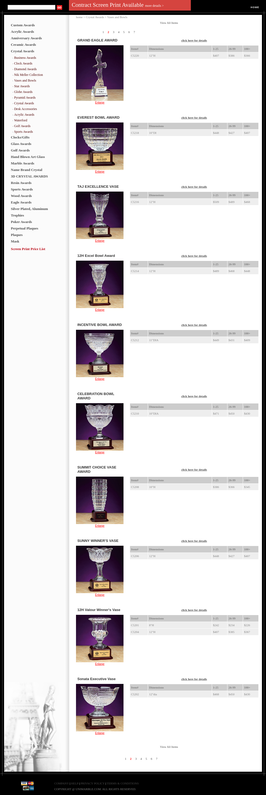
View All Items (169, 22)
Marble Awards (22, 163)
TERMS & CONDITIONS (123, 783)
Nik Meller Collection (28, 75)
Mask (15, 241)
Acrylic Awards (22, 32)
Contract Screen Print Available (118, 5)
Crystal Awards (22, 51)
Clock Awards (23, 63)
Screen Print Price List (28, 249)
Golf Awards (22, 126)
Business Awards (25, 58)
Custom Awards (23, 25)
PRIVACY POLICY (93, 783)
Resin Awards (21, 183)
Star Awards (22, 86)
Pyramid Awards (25, 97)
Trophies (17, 215)
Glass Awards (21, 144)
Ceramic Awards (23, 45)
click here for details (194, 40)
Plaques (17, 235)
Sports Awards (23, 132)
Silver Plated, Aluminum (29, 209)
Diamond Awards (25, 69)
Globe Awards (23, 92)
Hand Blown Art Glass (28, 157)
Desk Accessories (25, 109)
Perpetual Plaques (24, 228)
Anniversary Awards (26, 38)
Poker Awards (21, 222)
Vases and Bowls (25, 80)
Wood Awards (21, 196)
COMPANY (61, 783)
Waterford (20, 120)
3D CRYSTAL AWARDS (29, 176)
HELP (75, 783)
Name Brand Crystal (26, 170)
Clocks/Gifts (20, 137)
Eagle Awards (21, 202)
